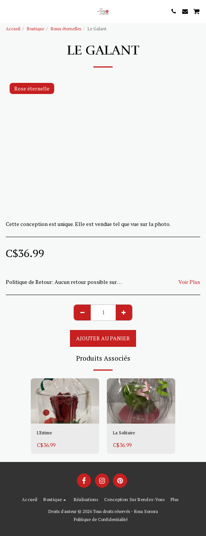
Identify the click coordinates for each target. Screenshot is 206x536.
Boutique (35, 28)
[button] (8, 11)
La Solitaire (124, 432)
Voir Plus (189, 282)
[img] (65, 401)
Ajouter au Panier (103, 338)
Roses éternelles (66, 28)
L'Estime (44, 432)
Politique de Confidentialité (101, 519)
